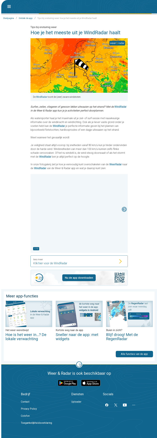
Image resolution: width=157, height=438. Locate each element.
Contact (25, 401)
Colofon (25, 415)
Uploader (76, 401)
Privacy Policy (29, 408)
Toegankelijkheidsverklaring (36, 422)
